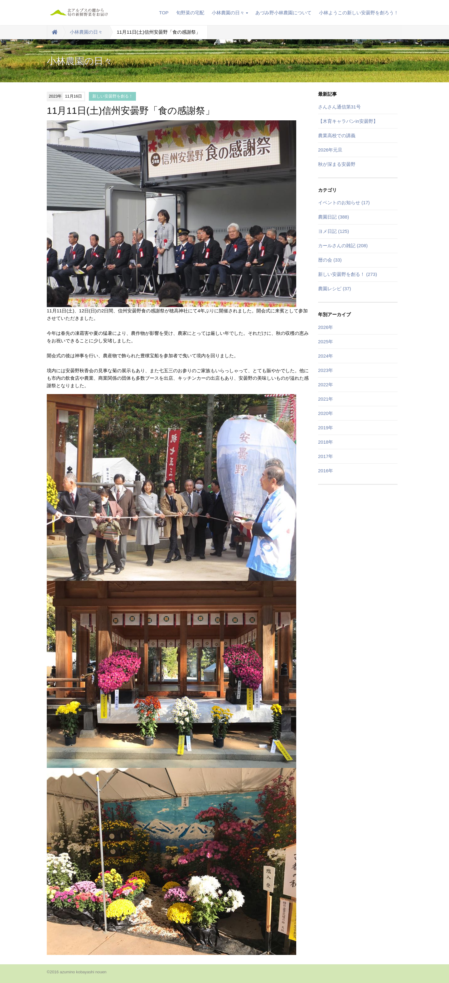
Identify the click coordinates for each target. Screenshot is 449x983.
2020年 (325, 413)
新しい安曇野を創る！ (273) (347, 274)
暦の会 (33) (330, 260)
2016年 (325, 470)
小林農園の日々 (230, 12)
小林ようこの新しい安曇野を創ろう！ (358, 12)
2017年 (325, 456)
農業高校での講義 (336, 135)
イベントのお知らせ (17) (344, 202)
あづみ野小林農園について (283, 12)
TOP (164, 12)
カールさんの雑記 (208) (343, 245)
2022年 (325, 384)
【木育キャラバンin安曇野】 (348, 121)
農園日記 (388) (333, 216)
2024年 (325, 356)
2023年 (325, 370)
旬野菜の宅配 (190, 12)
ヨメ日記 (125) (333, 231)
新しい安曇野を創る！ (112, 96)
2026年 (325, 327)
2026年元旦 (330, 149)
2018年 (325, 442)
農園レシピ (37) (334, 288)
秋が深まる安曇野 (336, 164)
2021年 (325, 399)
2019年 (325, 427)
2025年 (325, 341)
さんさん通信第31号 (339, 106)
